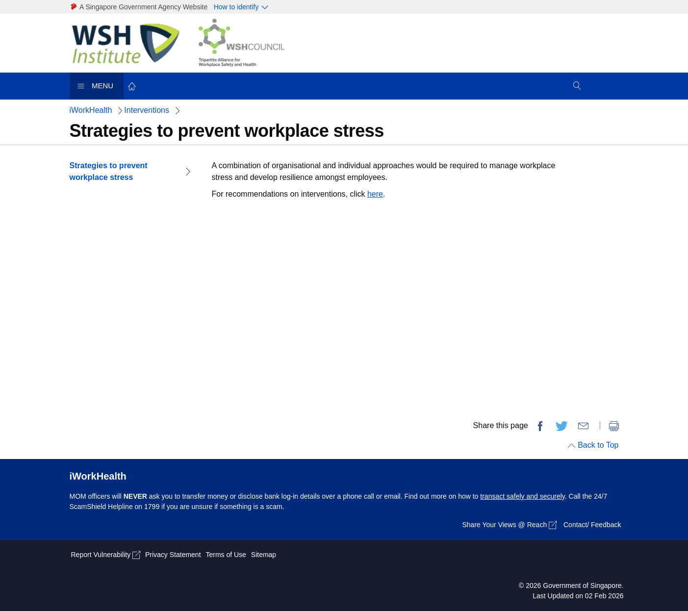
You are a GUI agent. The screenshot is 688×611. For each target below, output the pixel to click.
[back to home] (132, 85)
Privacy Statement (173, 555)
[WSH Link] (132, 42)
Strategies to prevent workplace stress (109, 171)
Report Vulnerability (106, 555)
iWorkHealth (91, 110)
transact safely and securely (522, 496)
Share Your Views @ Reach (509, 525)
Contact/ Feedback (592, 525)
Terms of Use (225, 555)
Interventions (146, 110)
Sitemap (263, 555)
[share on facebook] (540, 426)
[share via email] (583, 426)
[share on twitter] (562, 426)
